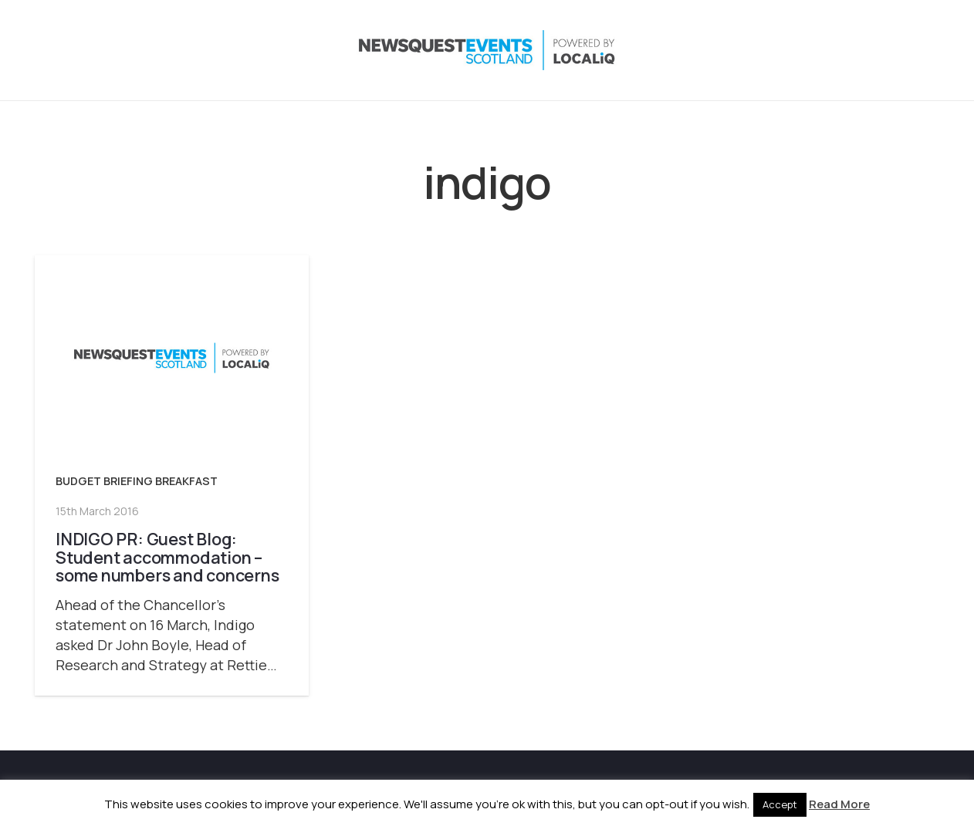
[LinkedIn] (864, 50)
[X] (802, 50)
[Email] (925, 50)
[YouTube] (894, 50)
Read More (839, 804)
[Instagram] (833, 50)
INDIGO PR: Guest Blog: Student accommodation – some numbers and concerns (167, 557)
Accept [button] (780, 804)
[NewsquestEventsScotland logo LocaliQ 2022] (187, 50)
